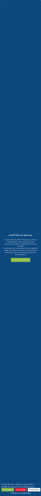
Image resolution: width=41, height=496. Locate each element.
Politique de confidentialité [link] (21, 493)
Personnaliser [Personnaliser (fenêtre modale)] (34, 489)
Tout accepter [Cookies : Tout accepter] (8, 489)
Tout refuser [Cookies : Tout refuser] (20, 489)
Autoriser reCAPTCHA (20, 260)
